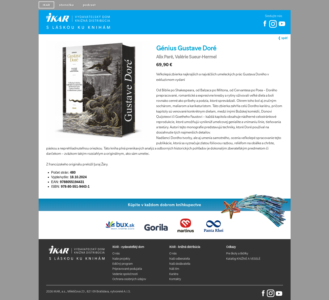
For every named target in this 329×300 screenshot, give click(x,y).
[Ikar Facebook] (265, 27)
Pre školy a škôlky (237, 253)
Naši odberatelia (179, 259)
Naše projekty (121, 259)
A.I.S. (127, 291)
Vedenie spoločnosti (125, 274)
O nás (116, 253)
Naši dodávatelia (179, 264)
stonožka (66, 5)
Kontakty (175, 279)
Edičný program (122, 264)
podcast (89, 5)
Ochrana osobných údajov (129, 279)
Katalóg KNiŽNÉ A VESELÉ (243, 259)
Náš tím (174, 269)
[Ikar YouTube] (281, 27)
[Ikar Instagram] (273, 27)
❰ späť (282, 38)
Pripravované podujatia (127, 269)
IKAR (46, 5)
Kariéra (173, 274)
